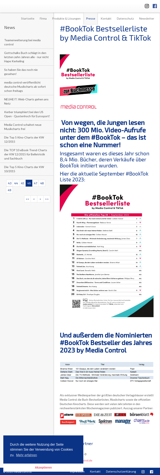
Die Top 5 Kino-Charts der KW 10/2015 (24, 169)
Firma (43, 18)
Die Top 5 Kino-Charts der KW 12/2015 (24, 139)
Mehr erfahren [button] (26, 455)
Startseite (27, 18)
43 (9, 183)
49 (9, 190)
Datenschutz (125, 18)
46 (29, 183)
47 (35, 183)
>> (47, 199)
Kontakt (106, 18)
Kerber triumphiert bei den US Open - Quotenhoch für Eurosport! (27, 114)
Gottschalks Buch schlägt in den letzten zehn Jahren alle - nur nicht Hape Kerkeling (26, 57)
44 (16, 183)
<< (27, 199)
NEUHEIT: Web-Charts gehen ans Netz (26, 101)
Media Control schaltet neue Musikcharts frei (22, 127)
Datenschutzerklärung (121, 471)
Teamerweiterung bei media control (22, 42)
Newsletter (146, 18)
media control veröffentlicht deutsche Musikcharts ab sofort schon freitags (25, 86)
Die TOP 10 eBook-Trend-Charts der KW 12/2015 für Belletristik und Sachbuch (25, 154)
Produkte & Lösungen (66, 18)
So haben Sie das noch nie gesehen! (21, 72)
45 (22, 183)
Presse (90, 18)
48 (42, 183)
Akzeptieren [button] (43, 467)
